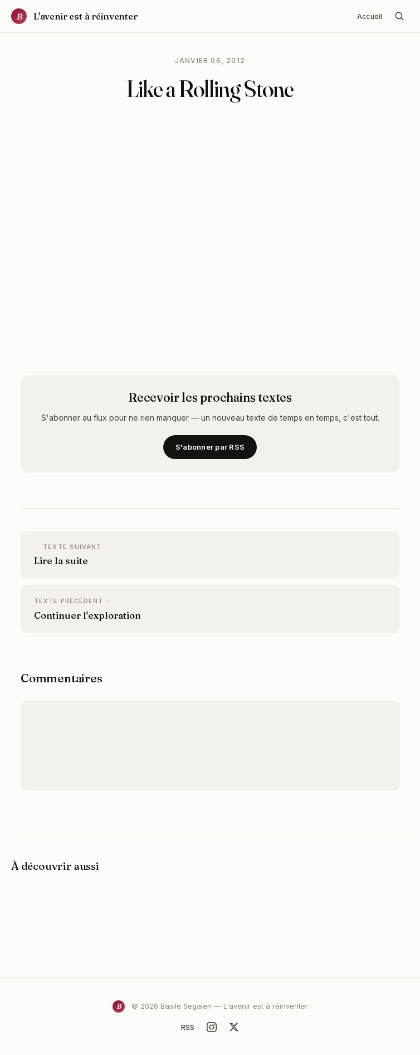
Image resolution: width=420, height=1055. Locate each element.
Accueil (369, 16)
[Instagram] (212, 1027)
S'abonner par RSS (210, 446)
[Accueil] (74, 16)
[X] (234, 1027)
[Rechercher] (399, 16)
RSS (187, 1027)
